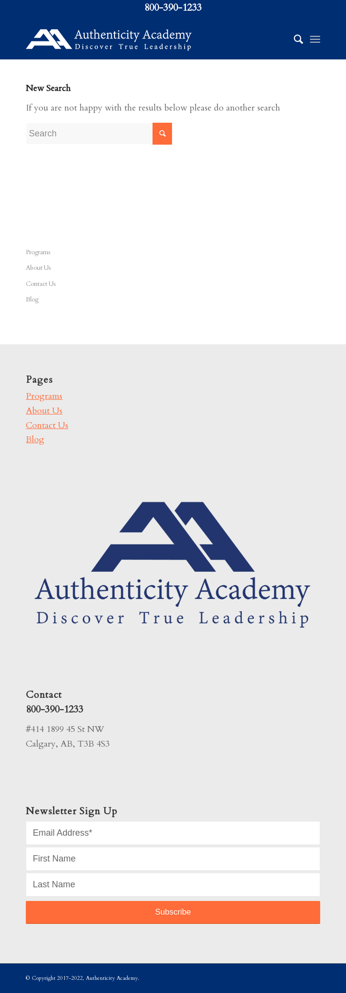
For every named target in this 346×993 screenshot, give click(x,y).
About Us (38, 267)
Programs (38, 252)
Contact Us (41, 284)
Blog (32, 299)
